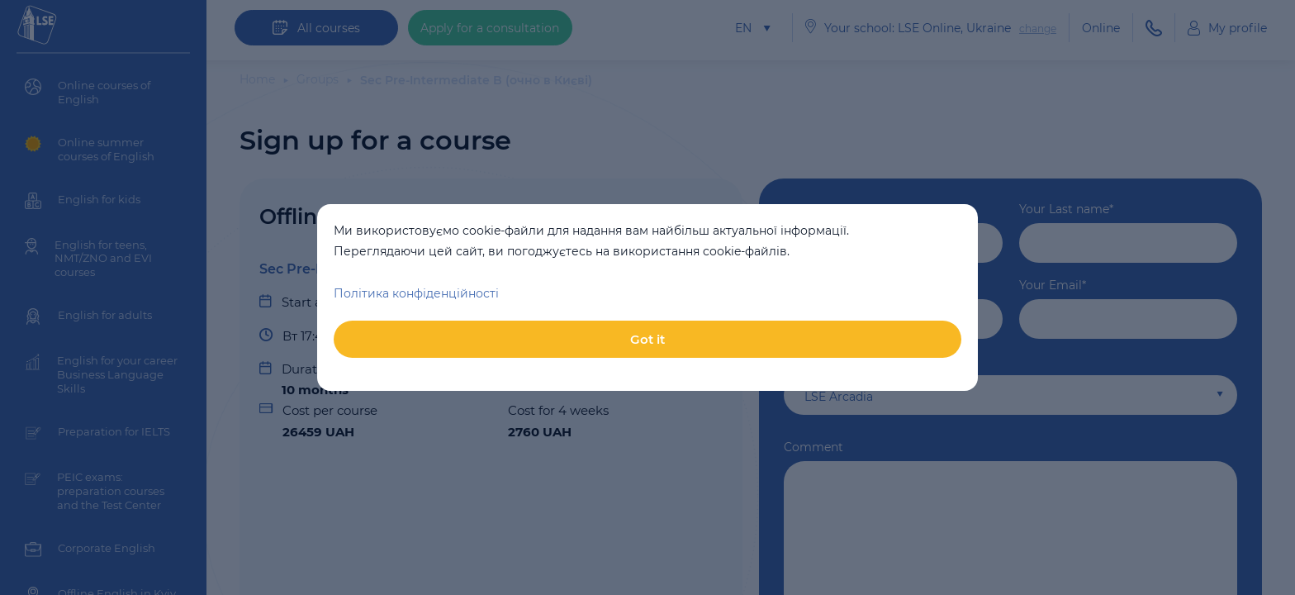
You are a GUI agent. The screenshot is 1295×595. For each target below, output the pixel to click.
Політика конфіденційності (416, 293)
